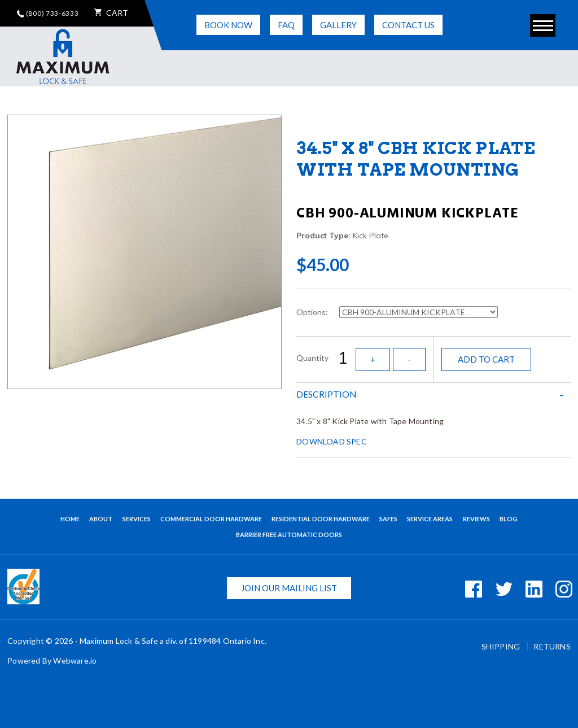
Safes (388, 518)
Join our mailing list (289, 588)
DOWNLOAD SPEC (331, 441)
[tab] (433, 394)
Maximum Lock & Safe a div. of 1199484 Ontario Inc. (173, 641)
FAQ (286, 25)
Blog (509, 518)
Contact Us (408, 25)
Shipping (501, 646)
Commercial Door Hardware (211, 518)
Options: (313, 312)
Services (136, 518)
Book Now (228, 25)
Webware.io (75, 660)
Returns (551, 646)
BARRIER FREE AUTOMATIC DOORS (289, 534)
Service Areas (430, 518)
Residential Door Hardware (321, 518)
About (100, 518)
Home (70, 518)
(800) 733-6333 (48, 13)
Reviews (476, 518)
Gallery (338, 25)
